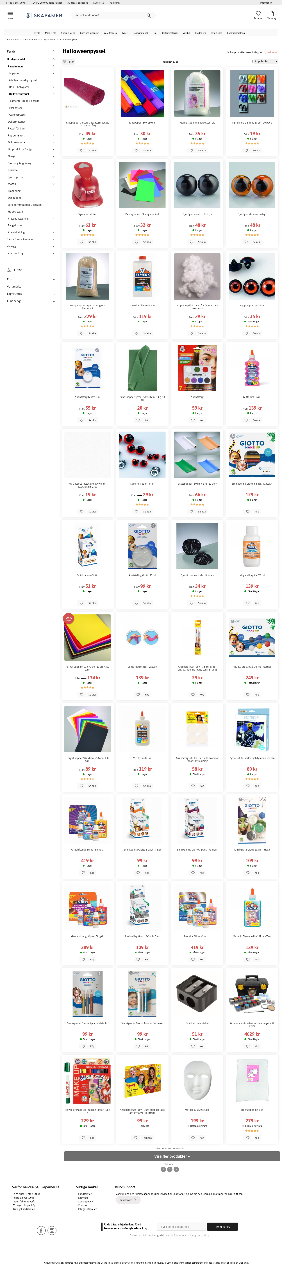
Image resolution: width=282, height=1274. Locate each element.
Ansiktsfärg (197, 397)
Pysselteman (271, 52)
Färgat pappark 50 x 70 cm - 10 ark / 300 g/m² (87, 668)
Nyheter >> (98, 2)
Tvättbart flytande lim (142, 305)
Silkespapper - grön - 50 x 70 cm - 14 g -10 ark (142, 398)
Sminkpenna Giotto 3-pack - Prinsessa (142, 1023)
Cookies (82, 1205)
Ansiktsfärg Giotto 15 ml (142, 575)
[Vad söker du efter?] (113, 15)
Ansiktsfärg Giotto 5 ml (87, 397)
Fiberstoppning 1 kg (252, 1109)
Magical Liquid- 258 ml (252, 575)
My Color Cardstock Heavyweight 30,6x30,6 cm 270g (87, 485)
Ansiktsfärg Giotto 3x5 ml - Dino (142, 936)
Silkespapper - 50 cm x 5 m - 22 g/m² (197, 483)
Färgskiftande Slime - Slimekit (87, 849)
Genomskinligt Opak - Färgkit (87, 936)
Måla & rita (50, 32)
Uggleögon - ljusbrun (252, 305)
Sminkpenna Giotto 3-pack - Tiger (142, 849)
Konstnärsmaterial (236, 32)
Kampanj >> (116, 2)
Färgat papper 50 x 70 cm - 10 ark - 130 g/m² (87, 759)
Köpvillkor (83, 1197)
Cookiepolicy (85, 1201)
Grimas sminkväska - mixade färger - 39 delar (252, 1024)
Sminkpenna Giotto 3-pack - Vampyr (197, 849)
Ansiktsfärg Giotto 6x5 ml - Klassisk (252, 666)
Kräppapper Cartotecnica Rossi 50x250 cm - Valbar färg (87, 124)
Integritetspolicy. (200, 1235)
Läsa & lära (216, 32)
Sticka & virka (68, 32)
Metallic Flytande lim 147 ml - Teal (252, 936)
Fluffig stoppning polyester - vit (197, 122)
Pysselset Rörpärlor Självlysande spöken (252, 758)
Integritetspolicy (87, 1209)
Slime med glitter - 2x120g (142, 666)
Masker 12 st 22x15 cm (197, 1109)
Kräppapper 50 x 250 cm (142, 122)
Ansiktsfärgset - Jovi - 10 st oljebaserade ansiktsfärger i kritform (142, 1111)
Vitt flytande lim (142, 758)
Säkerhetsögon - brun (142, 483)
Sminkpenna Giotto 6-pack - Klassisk (252, 483)
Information (266, 2)
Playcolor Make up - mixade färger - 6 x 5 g (87, 1111)
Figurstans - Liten (87, 214)
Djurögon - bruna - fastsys (252, 214)
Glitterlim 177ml (252, 397)
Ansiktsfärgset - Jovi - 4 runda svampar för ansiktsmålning (197, 759)
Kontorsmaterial (170, 32)
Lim (154, 32)
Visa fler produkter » (172, 1156)
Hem (9, 39)
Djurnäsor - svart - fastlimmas (197, 575)
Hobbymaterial (140, 32)
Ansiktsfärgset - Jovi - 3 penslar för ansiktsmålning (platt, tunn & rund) (197, 668)
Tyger (125, 32)
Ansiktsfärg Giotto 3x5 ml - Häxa (252, 849)
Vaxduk (186, 32)
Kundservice (85, 1194)
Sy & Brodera (110, 32)
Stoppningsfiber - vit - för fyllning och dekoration (197, 307)
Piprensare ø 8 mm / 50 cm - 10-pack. (252, 122)
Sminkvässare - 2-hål (197, 1023)
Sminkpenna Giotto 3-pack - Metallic (87, 1023)
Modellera (200, 32)
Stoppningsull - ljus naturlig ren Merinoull (87, 307)
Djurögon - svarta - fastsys (197, 214)
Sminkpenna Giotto (87, 575)
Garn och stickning (89, 32)
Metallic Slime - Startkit (197, 936)
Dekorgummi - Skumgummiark (142, 214)
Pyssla (37, 32)
